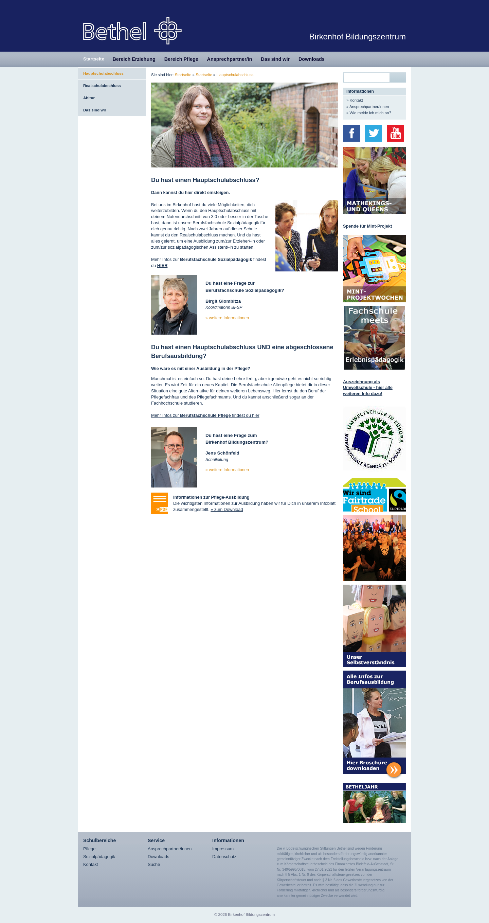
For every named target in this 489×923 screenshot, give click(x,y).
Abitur (89, 98)
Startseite (93, 58)
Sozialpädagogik (99, 856)
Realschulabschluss (102, 86)
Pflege (89, 848)
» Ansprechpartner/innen (367, 107)
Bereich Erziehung (133, 59)
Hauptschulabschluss (103, 73)
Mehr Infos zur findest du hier (205, 415)
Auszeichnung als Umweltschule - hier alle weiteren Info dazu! (368, 387)
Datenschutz (224, 856)
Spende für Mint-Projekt (367, 226)
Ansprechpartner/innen (170, 848)
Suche (154, 864)
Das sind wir (275, 59)
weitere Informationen (229, 318)
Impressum (223, 848)
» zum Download (227, 509)
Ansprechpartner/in (229, 59)
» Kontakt (354, 100)
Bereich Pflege (181, 59)
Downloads (311, 59)
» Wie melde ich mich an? (368, 113)
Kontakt (90, 864)
